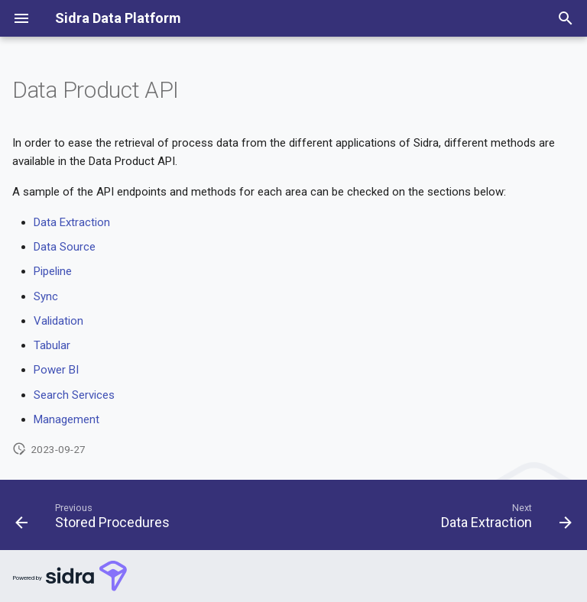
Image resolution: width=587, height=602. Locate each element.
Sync (46, 296)
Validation (58, 321)
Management (66, 419)
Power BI (56, 370)
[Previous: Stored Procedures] (95, 519)
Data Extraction (72, 222)
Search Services (74, 395)
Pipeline (53, 271)
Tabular (52, 345)
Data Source (65, 247)
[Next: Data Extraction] (503, 519)
